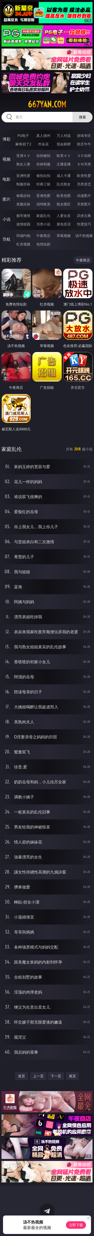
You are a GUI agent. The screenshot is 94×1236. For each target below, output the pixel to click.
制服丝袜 (23, 184)
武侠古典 (84, 215)
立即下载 (76, 1224)
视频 (7, 159)
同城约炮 (23, 235)
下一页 (56, 1076)
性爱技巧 (84, 224)
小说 (7, 219)
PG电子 (23, 135)
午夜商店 (43, 235)
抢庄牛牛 (84, 144)
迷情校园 (23, 224)
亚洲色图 (43, 195)
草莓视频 (64, 235)
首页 (21, 1076)
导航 (7, 239)
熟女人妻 (23, 164)
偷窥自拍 (23, 195)
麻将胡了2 (23, 144)
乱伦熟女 (64, 184)
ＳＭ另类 (84, 164)
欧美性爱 (84, 175)
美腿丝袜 (23, 204)
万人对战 (64, 135)
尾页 (72, 1076)
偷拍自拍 (43, 175)
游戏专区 (84, 135)
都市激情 (23, 215)
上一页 (38, 1076)
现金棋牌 (64, 144)
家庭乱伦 (43, 215)
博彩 (7, 139)
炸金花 (43, 144)
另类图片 (84, 204)
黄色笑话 (64, 224)
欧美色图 (64, 195)
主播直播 (64, 164)
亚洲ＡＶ (23, 155)
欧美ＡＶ (64, 155)
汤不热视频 (84, 235)
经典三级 (43, 184)
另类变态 (84, 184)
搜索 (82, 117)
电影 (7, 179)
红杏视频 (23, 244)
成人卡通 (64, 175)
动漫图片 (84, 195)
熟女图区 (64, 204)
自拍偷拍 (43, 155)
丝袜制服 (43, 164)
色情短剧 (43, 244)
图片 (7, 199)
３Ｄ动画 (84, 155)
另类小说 (43, 224)
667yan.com (47, 104)
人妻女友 (64, 215)
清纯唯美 (43, 204)
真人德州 (43, 135)
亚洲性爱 (23, 175)
